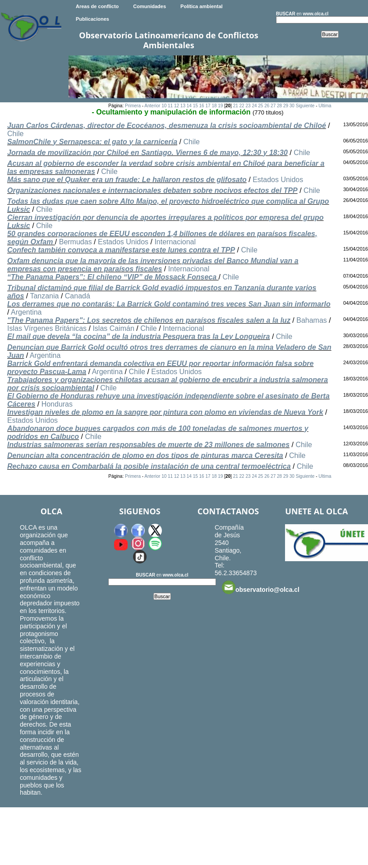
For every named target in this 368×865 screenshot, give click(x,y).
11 (170, 105)
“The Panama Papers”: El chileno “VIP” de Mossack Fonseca (113, 277)
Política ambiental (201, 6)
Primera (133, 105)
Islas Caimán (113, 328)
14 (189, 105)
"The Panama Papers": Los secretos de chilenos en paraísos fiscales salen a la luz (148, 320)
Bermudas (75, 242)
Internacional (175, 242)
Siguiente (305, 105)
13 (182, 105)
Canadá (77, 296)
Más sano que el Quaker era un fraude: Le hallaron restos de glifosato (127, 179)
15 (195, 105)
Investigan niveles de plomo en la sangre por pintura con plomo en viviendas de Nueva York (165, 412)
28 (279, 105)
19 (220, 105)
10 (163, 105)
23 (247, 105)
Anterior (152, 105)
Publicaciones (92, 19)
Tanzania (44, 296)
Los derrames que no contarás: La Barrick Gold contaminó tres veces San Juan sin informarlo (169, 304)
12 (176, 105)
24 (254, 105)
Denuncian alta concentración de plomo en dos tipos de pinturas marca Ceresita (145, 455)
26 (266, 105)
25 (260, 105)
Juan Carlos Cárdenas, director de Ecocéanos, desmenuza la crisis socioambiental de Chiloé (166, 125)
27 (273, 105)
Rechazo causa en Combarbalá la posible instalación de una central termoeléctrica (149, 466)
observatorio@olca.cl (260, 587)
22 (241, 105)
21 (235, 105)
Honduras (57, 404)
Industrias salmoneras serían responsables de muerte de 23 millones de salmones (148, 445)
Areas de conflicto (97, 6)
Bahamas (311, 320)
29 (285, 105)
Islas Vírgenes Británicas (47, 328)
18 (214, 105)
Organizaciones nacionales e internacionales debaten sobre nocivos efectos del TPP (152, 190)
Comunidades (149, 6)
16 (201, 105)
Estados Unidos (278, 179)
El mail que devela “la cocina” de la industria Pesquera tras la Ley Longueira (138, 336)
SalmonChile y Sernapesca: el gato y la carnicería (92, 142)
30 (292, 105)
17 (207, 105)
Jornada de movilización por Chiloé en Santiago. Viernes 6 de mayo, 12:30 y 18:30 (147, 152)
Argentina (26, 312)
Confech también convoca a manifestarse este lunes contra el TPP (121, 250)
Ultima (324, 105)
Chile (15, 133)
